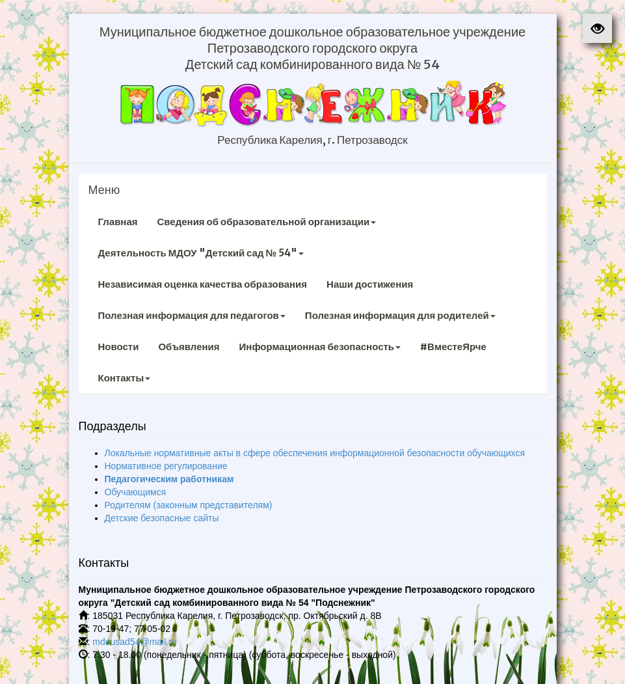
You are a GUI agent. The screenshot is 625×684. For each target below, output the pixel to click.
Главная (118, 221)
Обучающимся (135, 492)
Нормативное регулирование (166, 466)
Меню (104, 190)
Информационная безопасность (320, 346)
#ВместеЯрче (453, 346)
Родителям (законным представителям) (189, 505)
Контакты (124, 378)
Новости (118, 346)
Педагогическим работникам (169, 479)
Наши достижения (369, 284)
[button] (597, 28)
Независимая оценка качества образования (203, 284)
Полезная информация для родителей (400, 315)
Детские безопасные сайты (162, 518)
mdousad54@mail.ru (134, 641)
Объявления (188, 346)
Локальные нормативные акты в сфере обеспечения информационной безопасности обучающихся (315, 453)
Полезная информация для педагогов (192, 315)
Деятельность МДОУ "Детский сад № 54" (201, 253)
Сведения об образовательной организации (267, 221)
